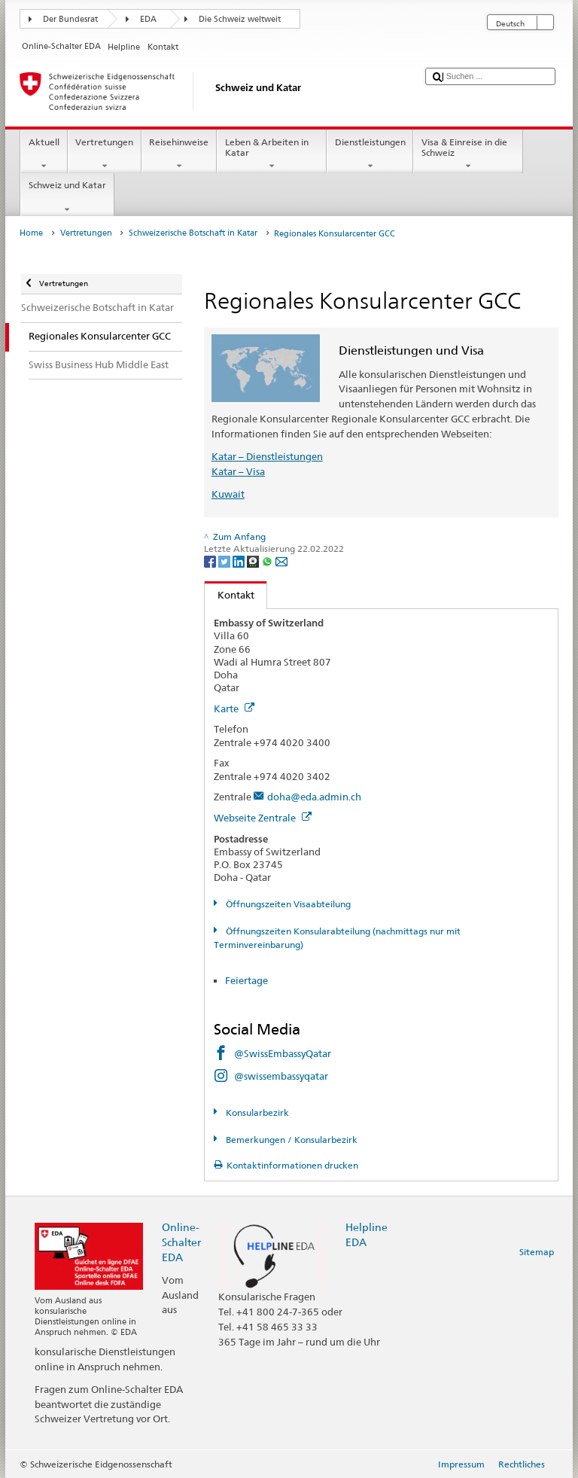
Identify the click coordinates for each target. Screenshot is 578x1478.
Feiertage (246, 980)
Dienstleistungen (369, 154)
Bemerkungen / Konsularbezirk (290, 1139)
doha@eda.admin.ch (314, 797)
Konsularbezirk (256, 1112)
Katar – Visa (238, 471)
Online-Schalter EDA (181, 1241)
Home (31, 233)
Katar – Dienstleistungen (267, 456)
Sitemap (536, 1251)
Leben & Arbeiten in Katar (272, 154)
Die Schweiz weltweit (240, 19)
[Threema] (254, 560)
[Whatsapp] (268, 560)
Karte (234, 708)
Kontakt (229, 595)
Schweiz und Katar (67, 197)
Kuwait (228, 494)
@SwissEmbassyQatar (282, 1053)
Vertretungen (104, 154)
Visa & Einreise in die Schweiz (468, 154)
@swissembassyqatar (281, 1076)
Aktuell (43, 154)
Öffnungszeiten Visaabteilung (287, 904)
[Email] (281, 560)
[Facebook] (211, 560)
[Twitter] (225, 560)
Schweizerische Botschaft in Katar (193, 233)
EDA (148, 19)
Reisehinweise (179, 154)
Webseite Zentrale (263, 818)
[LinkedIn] (240, 560)
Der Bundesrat (70, 19)
